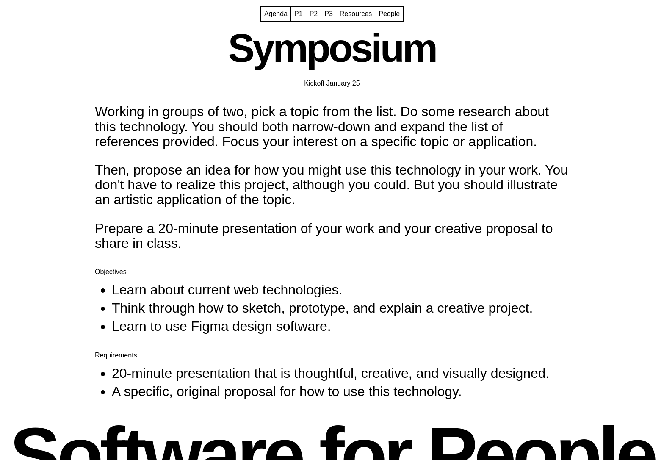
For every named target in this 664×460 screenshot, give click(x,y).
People (389, 13)
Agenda (276, 13)
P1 (298, 13)
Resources (356, 13)
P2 (314, 13)
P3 (328, 13)
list (384, 111)
